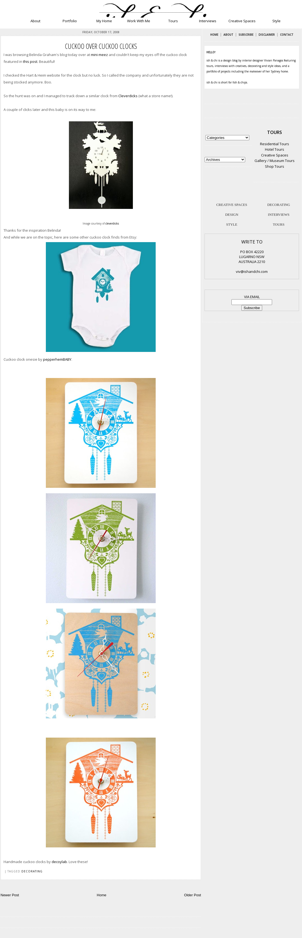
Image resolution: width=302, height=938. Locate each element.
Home (102, 895)
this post (30, 61)
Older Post (192, 895)
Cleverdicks (128, 95)
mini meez (99, 54)
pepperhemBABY (57, 359)
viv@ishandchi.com (252, 271)
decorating (32, 871)
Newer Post (10, 895)
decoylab (59, 861)
